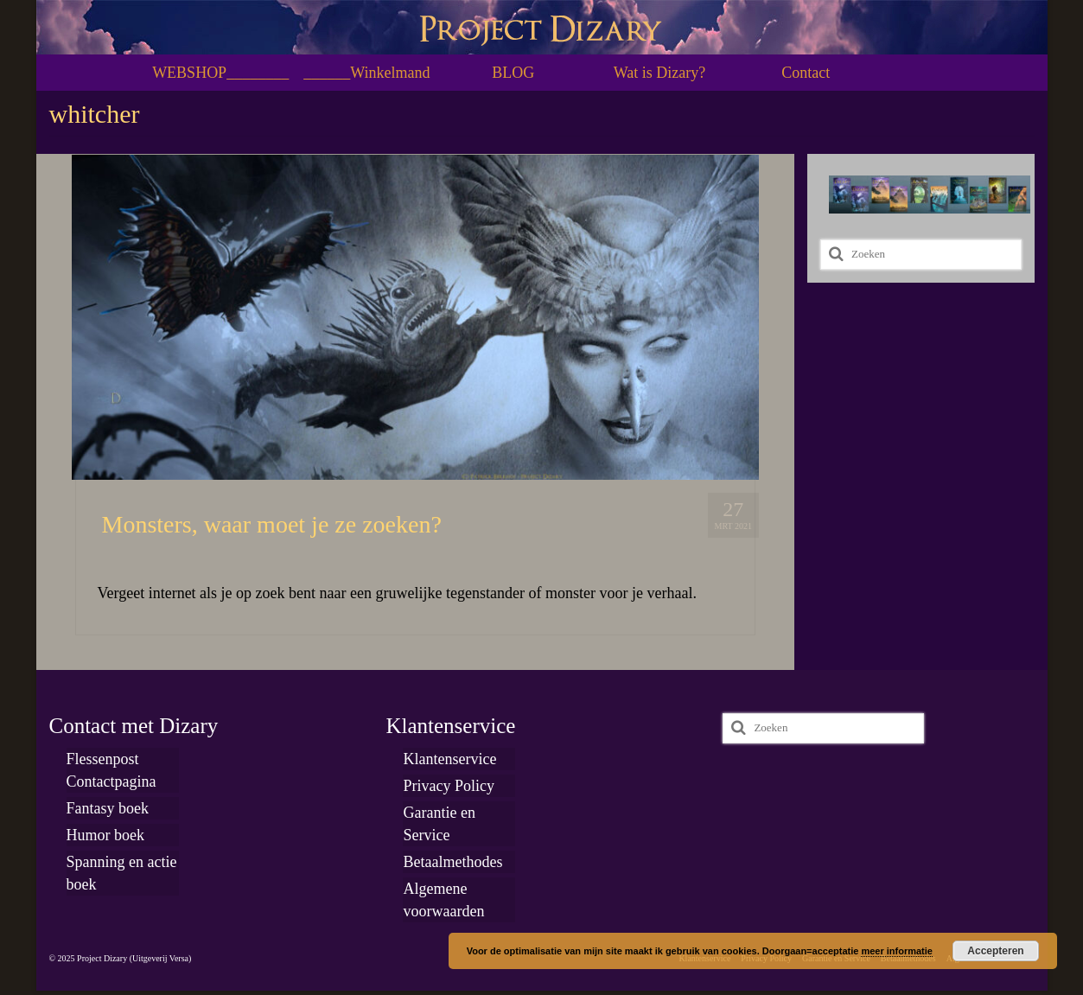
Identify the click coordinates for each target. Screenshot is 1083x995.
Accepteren (995, 951)
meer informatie (897, 951)
